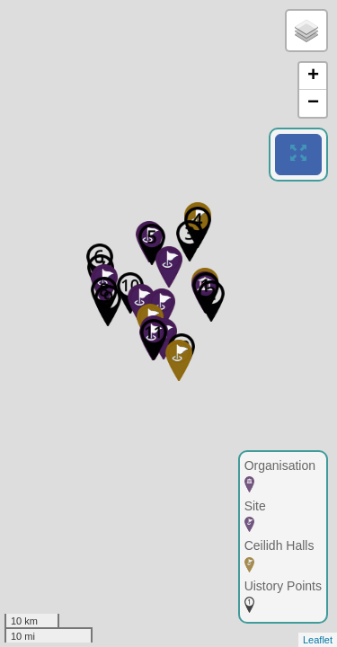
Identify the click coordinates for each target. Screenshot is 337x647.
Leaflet (318, 639)
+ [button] (313, 76)
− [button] (313, 103)
